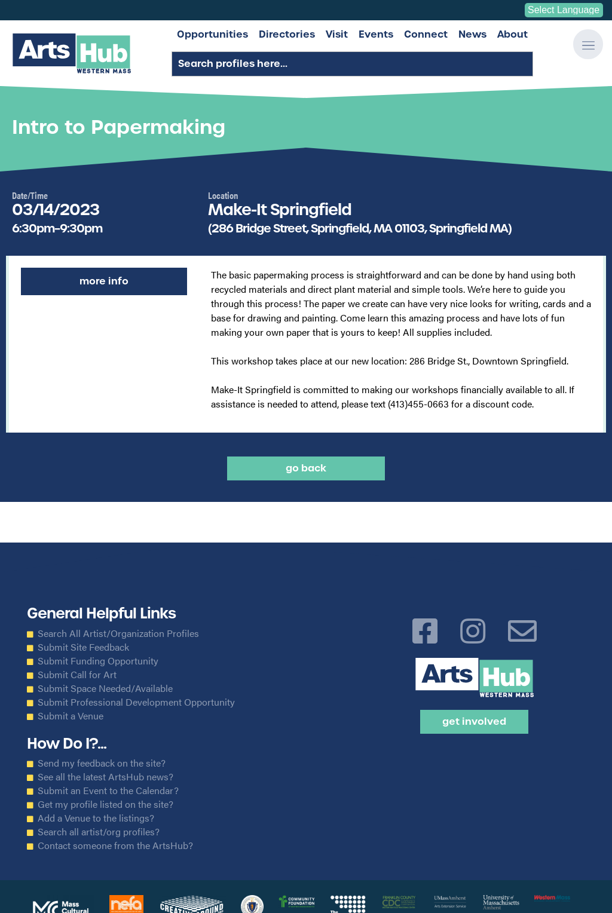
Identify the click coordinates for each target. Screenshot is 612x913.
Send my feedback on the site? (102, 763)
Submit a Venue (70, 716)
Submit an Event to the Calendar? (108, 790)
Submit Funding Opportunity (98, 661)
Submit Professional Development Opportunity (136, 702)
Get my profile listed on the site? (105, 804)
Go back (306, 468)
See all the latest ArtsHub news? (105, 777)
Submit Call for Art (77, 674)
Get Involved (474, 721)
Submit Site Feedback (83, 647)
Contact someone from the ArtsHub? (115, 845)
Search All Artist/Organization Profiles (118, 633)
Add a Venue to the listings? (96, 818)
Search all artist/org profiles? (99, 832)
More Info (103, 281)
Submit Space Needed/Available (105, 688)
